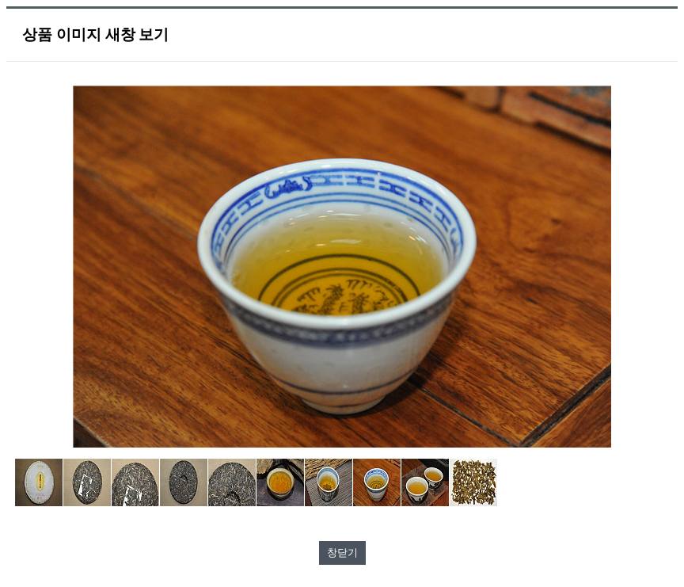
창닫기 (342, 552)
